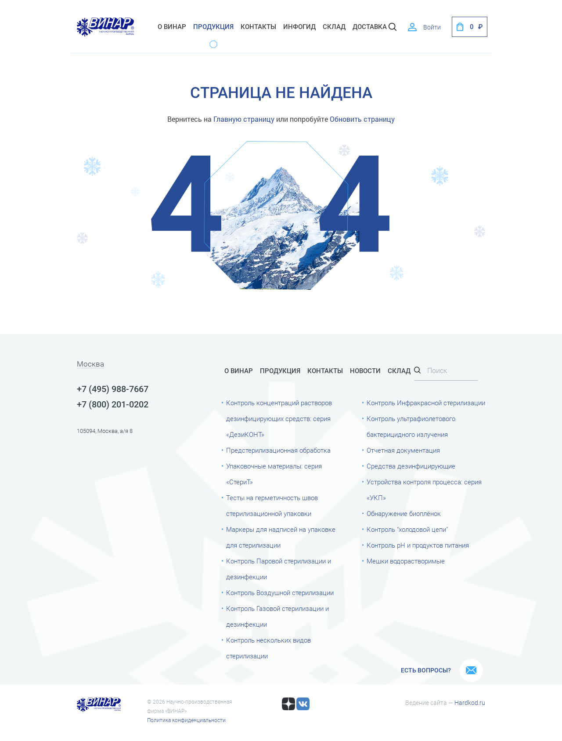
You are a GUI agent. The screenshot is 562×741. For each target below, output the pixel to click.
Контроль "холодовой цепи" (407, 530)
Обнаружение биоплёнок (404, 514)
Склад (399, 371)
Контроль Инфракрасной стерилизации (426, 403)
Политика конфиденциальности (186, 720)
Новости (365, 371)
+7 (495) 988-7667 (112, 389)
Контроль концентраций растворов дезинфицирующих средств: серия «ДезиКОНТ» (279, 419)
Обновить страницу (362, 118)
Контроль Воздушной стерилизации (280, 593)
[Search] (446, 371)
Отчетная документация (403, 450)
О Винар (172, 27)
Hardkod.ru (469, 702)
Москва (90, 364)
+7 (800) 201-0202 (112, 404)
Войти (432, 27)
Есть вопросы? (426, 670)
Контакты (258, 27)
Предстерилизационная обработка (278, 450)
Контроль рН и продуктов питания (418, 545)
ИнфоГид (299, 27)
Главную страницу (243, 118)
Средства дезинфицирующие (411, 466)
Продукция (213, 27)
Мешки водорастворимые (406, 561)
